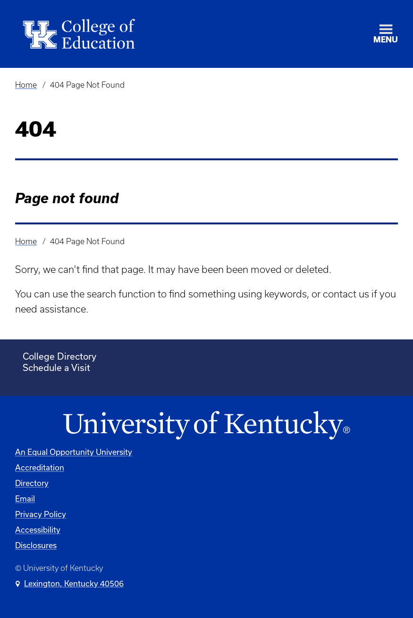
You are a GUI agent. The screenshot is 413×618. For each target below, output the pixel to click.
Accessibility (37, 529)
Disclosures (36, 545)
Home (26, 85)
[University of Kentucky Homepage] (206, 425)
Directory (32, 482)
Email (25, 498)
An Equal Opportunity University (73, 451)
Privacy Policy (40, 514)
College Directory (59, 356)
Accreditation (39, 467)
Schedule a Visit (56, 367)
